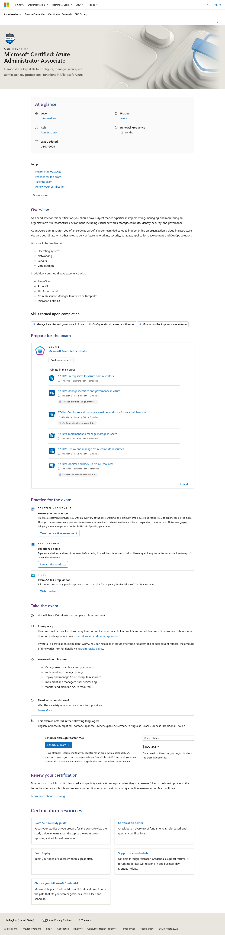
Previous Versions (31, 928)
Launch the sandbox (53, 564)
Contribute (63, 928)
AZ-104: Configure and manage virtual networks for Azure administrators (102, 412)
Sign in (217, 4)
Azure (123, 118)
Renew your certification (50, 186)
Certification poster (130, 823)
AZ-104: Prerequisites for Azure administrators (86, 376)
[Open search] (208, 5)
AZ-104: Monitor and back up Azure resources (85, 464)
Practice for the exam (48, 176)
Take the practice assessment (58, 533)
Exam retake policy (91, 648)
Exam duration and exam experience (97, 636)
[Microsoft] (6, 4)
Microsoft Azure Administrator (68, 351)
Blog (48, 928)
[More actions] (218, 22)
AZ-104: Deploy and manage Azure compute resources (91, 449)
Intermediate (48, 118)
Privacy (77, 928)
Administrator (49, 132)
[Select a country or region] (168, 738)
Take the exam (43, 181)
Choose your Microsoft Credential (56, 883)
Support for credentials (133, 853)
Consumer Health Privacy (101, 928)
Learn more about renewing (48, 796)
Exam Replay (42, 853)
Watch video (48, 591)
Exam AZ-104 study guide (50, 823)
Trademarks (146, 928)
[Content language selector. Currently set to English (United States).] (20, 920)
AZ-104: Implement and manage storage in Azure (87, 434)
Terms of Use (128, 928)
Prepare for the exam (48, 172)
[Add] (184, 484)
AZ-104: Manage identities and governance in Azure (89, 391)
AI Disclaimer (11, 928)
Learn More (45, 710)
